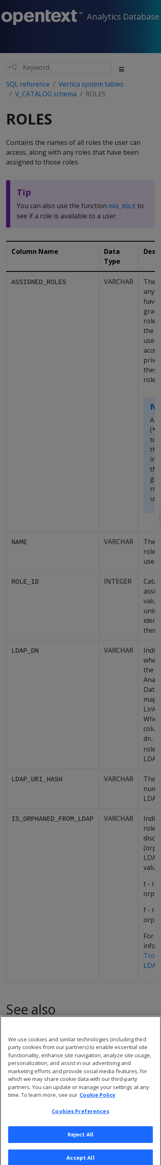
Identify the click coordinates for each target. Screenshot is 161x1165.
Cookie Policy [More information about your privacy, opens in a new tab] (97, 1099)
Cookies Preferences (80, 1115)
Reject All (80, 1139)
